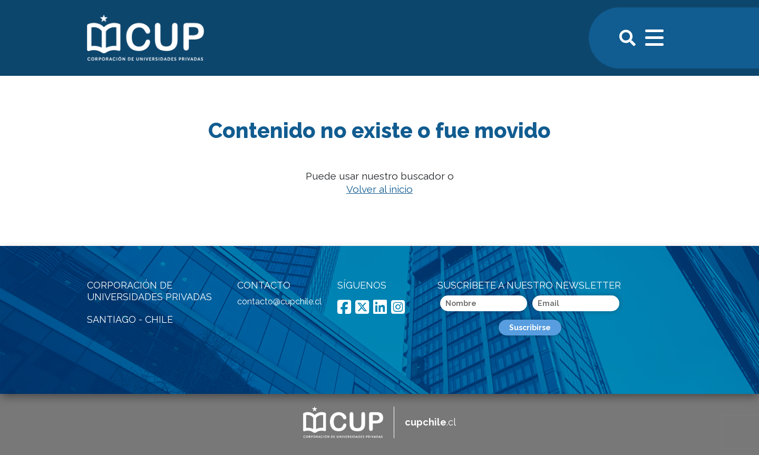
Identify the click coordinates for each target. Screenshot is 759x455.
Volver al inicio (379, 189)
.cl (430, 422)
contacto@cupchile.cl (279, 301)
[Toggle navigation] (655, 36)
